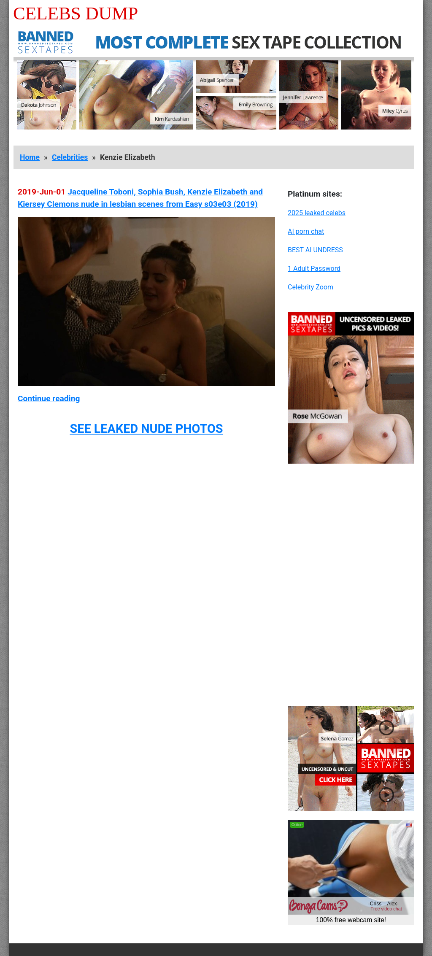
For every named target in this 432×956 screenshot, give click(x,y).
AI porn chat (306, 231)
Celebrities (70, 157)
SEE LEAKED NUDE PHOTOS (146, 428)
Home (30, 157)
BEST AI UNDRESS (315, 250)
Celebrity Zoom (310, 287)
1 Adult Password (314, 269)
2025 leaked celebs (317, 213)
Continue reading (49, 398)
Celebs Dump (75, 13)
